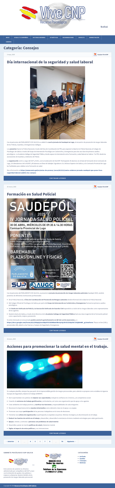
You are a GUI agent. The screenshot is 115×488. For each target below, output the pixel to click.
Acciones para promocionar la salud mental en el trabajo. (57, 346)
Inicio (7, 37)
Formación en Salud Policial (31, 194)
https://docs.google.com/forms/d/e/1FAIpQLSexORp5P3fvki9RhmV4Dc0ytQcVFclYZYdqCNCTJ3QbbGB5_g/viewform (50, 322)
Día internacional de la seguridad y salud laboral (50, 61)
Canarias (8, 42)
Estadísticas (54, 37)
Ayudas (82, 459)
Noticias (83, 463)
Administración (94, 37)
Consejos (83, 461)
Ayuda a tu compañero (21, 37)
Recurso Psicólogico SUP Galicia (25, 486)
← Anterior (10, 442)
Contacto (81, 37)
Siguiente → (84, 442)
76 (73, 442)
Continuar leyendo (57, 178)
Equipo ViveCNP (103, 54)
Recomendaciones (68, 37)
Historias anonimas (39, 37)
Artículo (83, 456)
